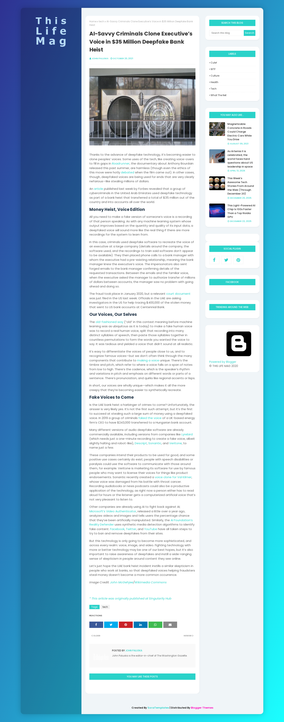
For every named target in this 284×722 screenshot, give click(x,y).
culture (215, 75)
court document (178, 294)
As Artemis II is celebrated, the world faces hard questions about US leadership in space (240, 158)
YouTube (150, 529)
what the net (218, 95)
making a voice (148, 360)
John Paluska (100, 58)
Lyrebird (187, 434)
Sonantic (154, 443)
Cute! (214, 62)
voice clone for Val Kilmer (173, 477)
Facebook (117, 529)
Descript (141, 443)
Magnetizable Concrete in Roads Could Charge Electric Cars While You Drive (239, 131)
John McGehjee (121, 582)
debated (127, 172)
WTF (213, 69)
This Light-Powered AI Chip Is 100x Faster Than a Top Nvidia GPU (241, 211)
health (214, 82)
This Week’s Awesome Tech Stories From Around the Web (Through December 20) (240, 185)
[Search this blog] (226, 33)
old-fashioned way (109, 322)
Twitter (131, 529)
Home (92, 21)
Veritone (175, 443)
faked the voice (150, 418)
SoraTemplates (158, 708)
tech (101, 21)
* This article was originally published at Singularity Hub (130, 598)
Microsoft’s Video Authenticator (112, 511)
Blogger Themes (202, 708)
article (98, 189)
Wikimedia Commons (151, 582)
